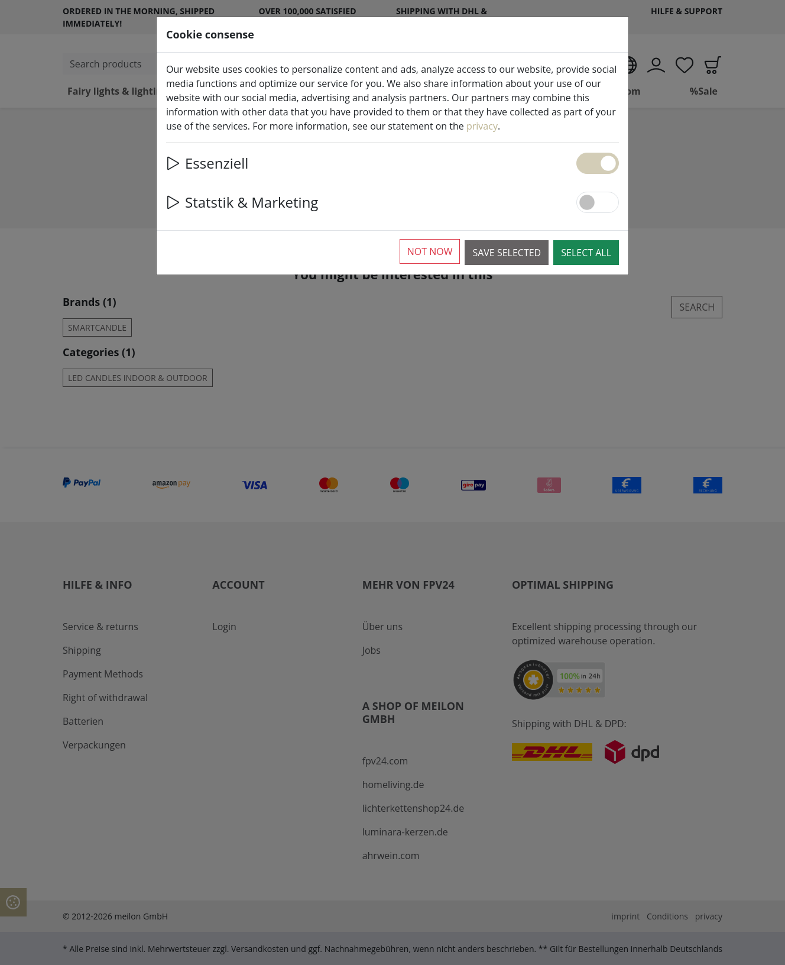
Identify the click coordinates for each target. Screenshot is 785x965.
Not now (430, 251)
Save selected (506, 252)
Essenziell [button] (207, 163)
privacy (482, 126)
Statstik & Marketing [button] (242, 202)
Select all (586, 252)
